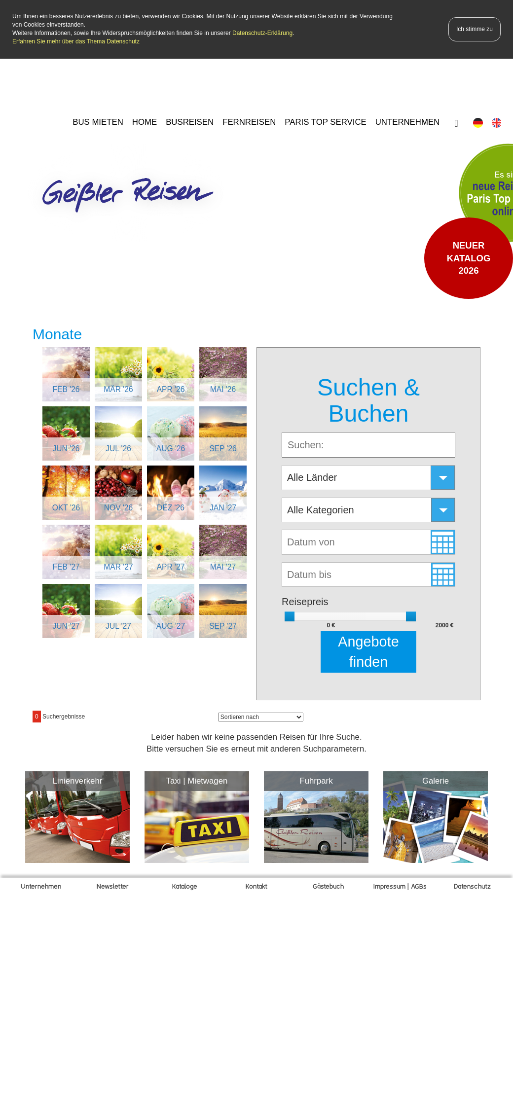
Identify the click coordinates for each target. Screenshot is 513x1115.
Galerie (435, 780)
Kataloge (184, 886)
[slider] (289, 615)
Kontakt (256, 886)
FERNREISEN (249, 121)
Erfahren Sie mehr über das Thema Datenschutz (76, 40)
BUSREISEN (190, 121)
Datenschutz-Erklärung (262, 32)
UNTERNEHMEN (407, 121)
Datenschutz (472, 886)
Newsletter (113, 886)
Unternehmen (41, 886)
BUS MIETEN (98, 121)
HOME (144, 121)
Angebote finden (368, 651)
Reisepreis (305, 600)
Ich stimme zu (474, 28)
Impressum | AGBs (400, 886)
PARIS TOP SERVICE (325, 121)
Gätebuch (328, 886)
